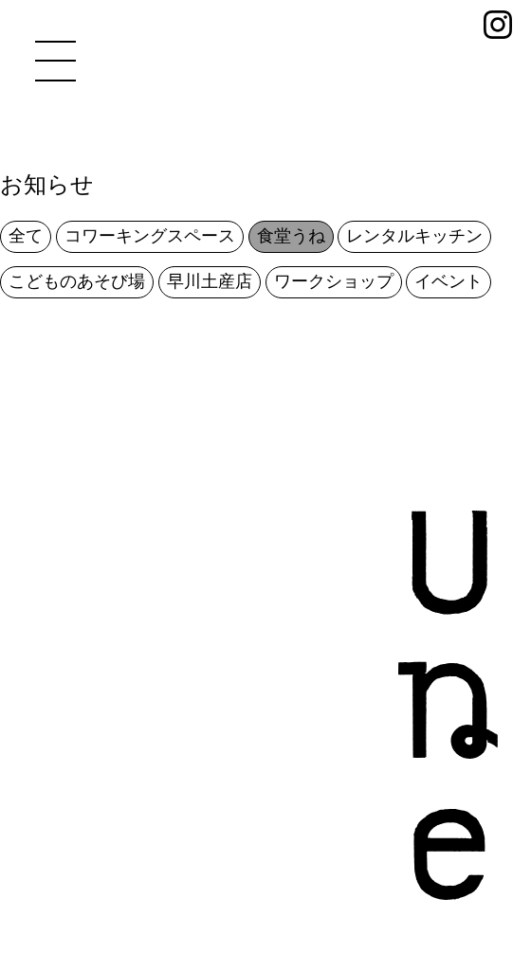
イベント (448, 281)
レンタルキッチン (414, 235)
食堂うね (291, 235)
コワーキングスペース (149, 235)
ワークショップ (334, 281)
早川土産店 (209, 281)
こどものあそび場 (77, 281)
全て (26, 235)
